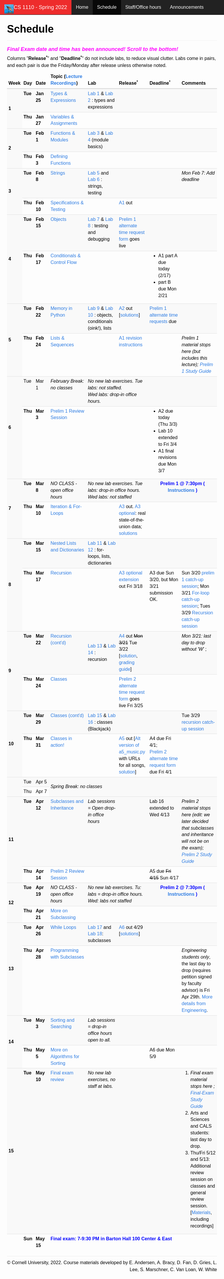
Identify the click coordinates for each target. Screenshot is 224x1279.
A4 (122, 636)
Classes (58, 679)
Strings (57, 173)
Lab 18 (95, 933)
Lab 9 (94, 308)
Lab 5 (94, 173)
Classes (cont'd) (67, 715)
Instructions (182, 490)
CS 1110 (35, 9)
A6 (122, 927)
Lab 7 (94, 219)
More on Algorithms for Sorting (64, 1056)
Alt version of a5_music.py (132, 745)
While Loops (63, 927)
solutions (129, 315)
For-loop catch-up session (195, 599)
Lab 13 (95, 645)
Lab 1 (94, 93)
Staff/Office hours (143, 7)
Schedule (107, 7)
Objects (58, 219)
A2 (122, 308)
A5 (122, 738)
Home (82, 7)
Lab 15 (95, 715)
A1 (122, 202)
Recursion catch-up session (197, 619)
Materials (201, 1212)
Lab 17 (95, 927)
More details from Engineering (197, 1003)
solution (128, 655)
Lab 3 (94, 133)
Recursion (60, 572)
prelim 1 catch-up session (198, 579)
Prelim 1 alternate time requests (164, 315)
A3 (122, 506)
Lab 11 (95, 543)
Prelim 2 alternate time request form (164, 758)
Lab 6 (94, 179)
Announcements (187, 7)
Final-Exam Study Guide (202, 1099)
